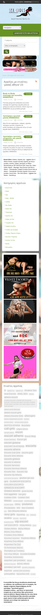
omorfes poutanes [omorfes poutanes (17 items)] (29, 501)
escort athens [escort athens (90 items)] (13, 436)
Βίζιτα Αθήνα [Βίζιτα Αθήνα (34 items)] (24, 528)
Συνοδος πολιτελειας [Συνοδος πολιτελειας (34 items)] (13, 557)
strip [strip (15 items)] (27, 515)
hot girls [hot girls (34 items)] (22, 494)
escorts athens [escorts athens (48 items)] (12, 449)
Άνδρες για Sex (9, 219)
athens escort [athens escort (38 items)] (10, 397)
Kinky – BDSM (9, 198)
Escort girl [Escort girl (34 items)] (21, 439)
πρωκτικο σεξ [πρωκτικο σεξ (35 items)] (23, 574)
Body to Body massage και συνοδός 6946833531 (12, 95)
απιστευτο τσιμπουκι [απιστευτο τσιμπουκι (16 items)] (10, 564)
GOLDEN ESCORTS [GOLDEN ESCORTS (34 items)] (14, 484)
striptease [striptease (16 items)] (33, 515)
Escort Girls (8, 188)
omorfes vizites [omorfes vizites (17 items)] (8, 504)
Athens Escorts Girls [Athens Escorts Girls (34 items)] (13, 416)
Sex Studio (8, 205)
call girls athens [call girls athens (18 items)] (9, 432)
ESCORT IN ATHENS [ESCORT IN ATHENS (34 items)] (14, 446)
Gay (6, 195)
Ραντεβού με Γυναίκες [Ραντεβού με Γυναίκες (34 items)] (14, 551)
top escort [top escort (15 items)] (15, 518)
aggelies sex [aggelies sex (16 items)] (10, 390)
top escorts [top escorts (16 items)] (23, 518)
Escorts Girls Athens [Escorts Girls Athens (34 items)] (13, 456)
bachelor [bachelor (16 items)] (26, 419)
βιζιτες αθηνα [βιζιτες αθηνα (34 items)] (23, 564)
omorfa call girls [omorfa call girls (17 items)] (18, 501)
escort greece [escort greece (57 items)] (12, 442)
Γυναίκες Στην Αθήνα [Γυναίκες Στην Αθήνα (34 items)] (13, 535)
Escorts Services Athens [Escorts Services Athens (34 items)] (15, 468)
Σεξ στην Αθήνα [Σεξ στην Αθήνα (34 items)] (11, 554)
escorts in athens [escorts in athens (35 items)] (12, 462)
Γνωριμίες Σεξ (9, 223)
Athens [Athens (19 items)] (31, 394)
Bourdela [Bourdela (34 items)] (26, 425)
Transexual (8, 212)
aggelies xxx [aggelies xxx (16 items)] (19, 390)
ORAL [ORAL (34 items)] (17, 504)
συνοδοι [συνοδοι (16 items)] (33, 574)
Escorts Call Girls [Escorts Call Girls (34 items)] (12, 452)
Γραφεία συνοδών (10, 226)
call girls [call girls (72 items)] (9, 428)
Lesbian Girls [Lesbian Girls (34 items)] (10, 497)
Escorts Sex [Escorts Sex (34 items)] (9, 471)
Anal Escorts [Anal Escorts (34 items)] (10, 394)
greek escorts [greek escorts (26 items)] (27, 491)
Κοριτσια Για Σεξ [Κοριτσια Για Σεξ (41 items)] (12, 544)
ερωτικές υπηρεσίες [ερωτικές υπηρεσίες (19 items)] (28, 567)
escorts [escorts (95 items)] (31, 446)
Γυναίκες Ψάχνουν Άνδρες (12, 233)
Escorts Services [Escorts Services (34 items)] (12, 465)
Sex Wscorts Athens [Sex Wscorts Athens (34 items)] (17, 511)
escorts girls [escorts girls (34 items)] (27, 452)
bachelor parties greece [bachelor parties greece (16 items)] (21, 422)
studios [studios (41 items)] (8, 518)
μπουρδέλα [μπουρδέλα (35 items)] (9, 574)
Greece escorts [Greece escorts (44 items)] (12, 491)
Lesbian (7, 202)
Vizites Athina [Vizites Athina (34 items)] (10, 528)
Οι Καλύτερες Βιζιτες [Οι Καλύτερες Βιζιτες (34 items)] (13, 547)
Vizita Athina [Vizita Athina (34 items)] (25, 525)
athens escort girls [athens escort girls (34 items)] (12, 412)
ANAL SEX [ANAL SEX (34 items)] (23, 394)
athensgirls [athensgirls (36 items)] (30, 416)
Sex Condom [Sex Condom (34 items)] (28, 508)
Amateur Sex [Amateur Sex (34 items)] (30, 390)
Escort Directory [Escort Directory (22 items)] (10, 439)
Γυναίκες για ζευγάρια (11, 230)
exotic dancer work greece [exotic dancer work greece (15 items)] (11, 478)
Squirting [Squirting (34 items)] (21, 514)
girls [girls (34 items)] (6, 481)
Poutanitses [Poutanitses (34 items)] (9, 508)
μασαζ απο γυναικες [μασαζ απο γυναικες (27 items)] (21, 571)
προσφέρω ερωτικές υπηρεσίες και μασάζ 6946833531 (12, 138)
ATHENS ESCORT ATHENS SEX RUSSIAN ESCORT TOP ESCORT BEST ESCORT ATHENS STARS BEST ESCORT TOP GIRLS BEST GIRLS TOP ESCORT (19, 403)
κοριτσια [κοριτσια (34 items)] (8, 570)
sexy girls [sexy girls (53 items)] (9, 514)
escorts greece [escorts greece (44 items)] (12, 459)
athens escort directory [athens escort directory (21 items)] (12, 409)
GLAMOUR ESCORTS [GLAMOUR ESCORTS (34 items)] (20, 481)
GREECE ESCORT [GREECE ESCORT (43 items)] (14, 487)
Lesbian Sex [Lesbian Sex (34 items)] (23, 497)
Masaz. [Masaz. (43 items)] (8, 500)
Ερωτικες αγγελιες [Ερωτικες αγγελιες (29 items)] (12, 538)
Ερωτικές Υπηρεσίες (11, 237)
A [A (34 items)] (5, 390)
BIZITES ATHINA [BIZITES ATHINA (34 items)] (12, 425)
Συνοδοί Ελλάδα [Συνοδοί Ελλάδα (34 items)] (27, 554)
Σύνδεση (35, 2)
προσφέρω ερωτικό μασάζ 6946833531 (11, 117)
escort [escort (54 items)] (19, 432)
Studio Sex (8, 209)
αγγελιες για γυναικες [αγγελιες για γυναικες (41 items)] (14, 560)
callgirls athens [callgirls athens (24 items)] (22, 429)
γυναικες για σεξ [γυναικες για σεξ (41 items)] (12, 567)
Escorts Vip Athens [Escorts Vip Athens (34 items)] (13, 475)
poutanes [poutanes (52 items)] (27, 504)
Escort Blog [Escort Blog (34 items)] (30, 436)
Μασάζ (7, 244)
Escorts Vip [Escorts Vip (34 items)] (22, 471)
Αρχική (4, 75)
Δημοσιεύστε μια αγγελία (26, 33)
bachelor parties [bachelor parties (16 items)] (8, 422)
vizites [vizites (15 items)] (34, 525)
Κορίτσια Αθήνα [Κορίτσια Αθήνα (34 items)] (28, 538)
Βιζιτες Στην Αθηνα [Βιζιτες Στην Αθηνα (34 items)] (12, 532)
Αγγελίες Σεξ (9, 216)
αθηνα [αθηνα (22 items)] (29, 560)
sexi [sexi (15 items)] (5, 511)
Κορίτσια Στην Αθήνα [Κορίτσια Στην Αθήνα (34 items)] (13, 541)
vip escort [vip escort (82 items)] (21, 521)
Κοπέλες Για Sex (10, 240)
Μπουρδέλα (8, 247)
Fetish (7, 191)
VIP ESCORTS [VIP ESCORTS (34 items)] (11, 525)
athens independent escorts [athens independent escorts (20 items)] (13, 419)
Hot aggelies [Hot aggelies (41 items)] (10, 494)
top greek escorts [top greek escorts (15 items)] (8, 522)
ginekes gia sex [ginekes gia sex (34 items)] (27, 478)
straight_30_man (7, 99)
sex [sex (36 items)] (18, 508)
